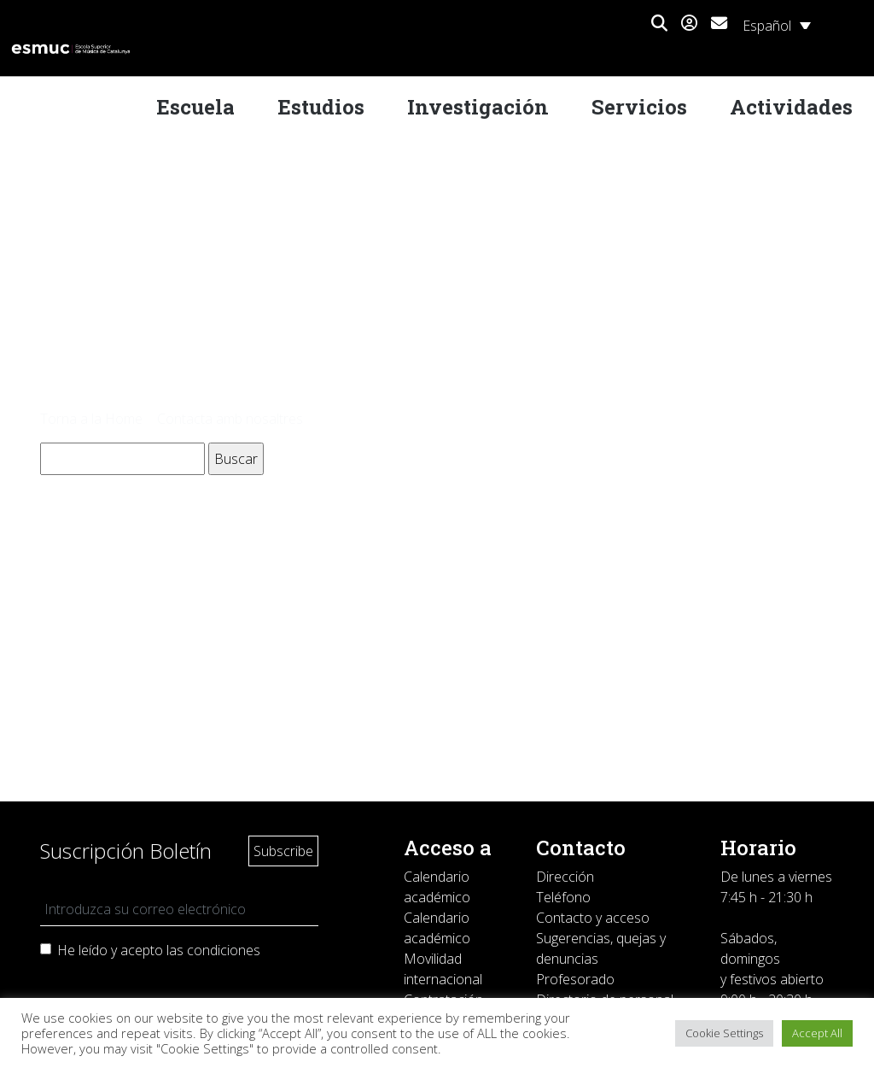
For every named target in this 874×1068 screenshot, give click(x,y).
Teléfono (563, 897)
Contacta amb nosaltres (230, 418)
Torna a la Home (91, 418)
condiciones (223, 950)
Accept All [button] (817, 1033)
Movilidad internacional (443, 969)
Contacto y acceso (593, 917)
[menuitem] (776, 25)
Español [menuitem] (767, 25)
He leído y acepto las (158, 950)
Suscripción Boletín (126, 850)
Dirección (565, 876)
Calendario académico (437, 887)
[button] (659, 24)
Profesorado (575, 979)
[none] (776, 25)
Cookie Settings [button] (724, 1033)
